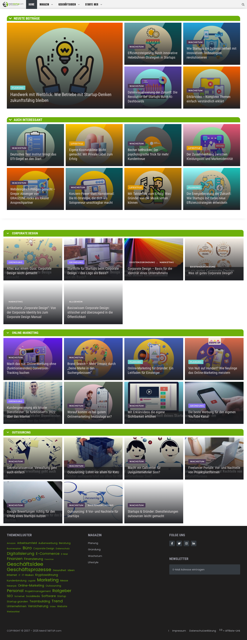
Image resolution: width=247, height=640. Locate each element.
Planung (93, 543)
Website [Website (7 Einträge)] (62, 606)
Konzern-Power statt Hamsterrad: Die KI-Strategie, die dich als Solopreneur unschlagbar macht (91, 198)
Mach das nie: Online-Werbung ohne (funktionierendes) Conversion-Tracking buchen (31, 368)
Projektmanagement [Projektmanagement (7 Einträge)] (38, 591)
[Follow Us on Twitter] (179, 543)
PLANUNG (18, 87)
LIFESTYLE (77, 143)
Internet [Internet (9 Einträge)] (12, 575)
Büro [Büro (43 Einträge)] (27, 548)
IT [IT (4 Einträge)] (19, 575)
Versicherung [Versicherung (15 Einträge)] (38, 606)
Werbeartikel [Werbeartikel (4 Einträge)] (13, 611)
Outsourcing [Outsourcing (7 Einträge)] (53, 585)
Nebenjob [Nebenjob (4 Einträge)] (11, 586)
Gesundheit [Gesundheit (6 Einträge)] (59, 570)
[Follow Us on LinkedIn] (193, 543)
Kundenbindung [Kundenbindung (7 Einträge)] (16, 580)
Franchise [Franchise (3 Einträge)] (49, 559)
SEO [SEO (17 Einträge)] (10, 596)
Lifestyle (93, 562)
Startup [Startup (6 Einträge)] (61, 596)
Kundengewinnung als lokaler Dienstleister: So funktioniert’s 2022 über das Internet (31, 412)
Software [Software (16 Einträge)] (49, 596)
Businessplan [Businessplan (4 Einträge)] (14, 548)
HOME (32, 4)
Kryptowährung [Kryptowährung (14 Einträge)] (46, 575)
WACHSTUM (137, 46)
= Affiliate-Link (229, 630)
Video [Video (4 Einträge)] (53, 606)
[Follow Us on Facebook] (172, 543)
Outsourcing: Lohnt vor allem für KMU (93, 472)
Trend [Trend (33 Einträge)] (57, 601)
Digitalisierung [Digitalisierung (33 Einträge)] (20, 553)
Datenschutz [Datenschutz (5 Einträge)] (63, 548)
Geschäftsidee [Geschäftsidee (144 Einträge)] (25, 564)
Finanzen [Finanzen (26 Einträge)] (14, 558)
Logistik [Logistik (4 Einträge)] (32, 580)
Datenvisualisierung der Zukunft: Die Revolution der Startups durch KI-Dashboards (152, 96)
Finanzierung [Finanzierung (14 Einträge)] (33, 559)
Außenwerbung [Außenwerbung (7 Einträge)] (47, 543)
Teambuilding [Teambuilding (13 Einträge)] (40, 601)
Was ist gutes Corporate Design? (210, 273)
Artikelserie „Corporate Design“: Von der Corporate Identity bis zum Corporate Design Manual (31, 312)
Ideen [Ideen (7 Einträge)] (71, 570)
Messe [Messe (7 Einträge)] (64, 580)
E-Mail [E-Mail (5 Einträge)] (64, 554)
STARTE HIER (95, 4)
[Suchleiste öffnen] (243, 4)
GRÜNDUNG (15, 262)
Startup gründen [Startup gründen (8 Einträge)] (17, 601)
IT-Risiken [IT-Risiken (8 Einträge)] (28, 575)
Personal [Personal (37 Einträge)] (15, 590)
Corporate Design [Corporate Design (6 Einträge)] (43, 548)
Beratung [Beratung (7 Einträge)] (64, 543)
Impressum (179, 630)
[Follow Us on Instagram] (186, 543)
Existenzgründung (142, 262)
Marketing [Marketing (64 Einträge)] (48, 580)
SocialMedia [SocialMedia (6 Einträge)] (33, 596)
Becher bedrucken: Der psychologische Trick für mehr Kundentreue (148, 154)
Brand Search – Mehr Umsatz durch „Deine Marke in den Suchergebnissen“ (91, 368)
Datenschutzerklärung (202, 630)
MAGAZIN (48, 4)
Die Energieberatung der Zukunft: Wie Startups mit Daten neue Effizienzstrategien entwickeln (209, 198)
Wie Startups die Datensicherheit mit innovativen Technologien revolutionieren (211, 52)
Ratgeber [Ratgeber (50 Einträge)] (61, 590)
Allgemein (76, 301)
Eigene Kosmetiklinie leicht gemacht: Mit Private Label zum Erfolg (91, 154)
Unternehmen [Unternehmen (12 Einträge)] (16, 606)
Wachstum (95, 556)
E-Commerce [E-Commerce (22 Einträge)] (48, 553)
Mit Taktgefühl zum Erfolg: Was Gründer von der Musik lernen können (149, 198)
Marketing (167, 262)
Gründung (94, 549)
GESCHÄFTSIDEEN (70, 4)
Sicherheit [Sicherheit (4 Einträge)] (19, 596)
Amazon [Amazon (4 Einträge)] (11, 543)
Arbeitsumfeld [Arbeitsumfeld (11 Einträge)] (27, 543)
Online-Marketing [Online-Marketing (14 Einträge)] (31, 585)
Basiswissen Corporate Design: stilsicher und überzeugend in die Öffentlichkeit (90, 312)
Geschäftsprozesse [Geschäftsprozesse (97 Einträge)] (29, 569)
